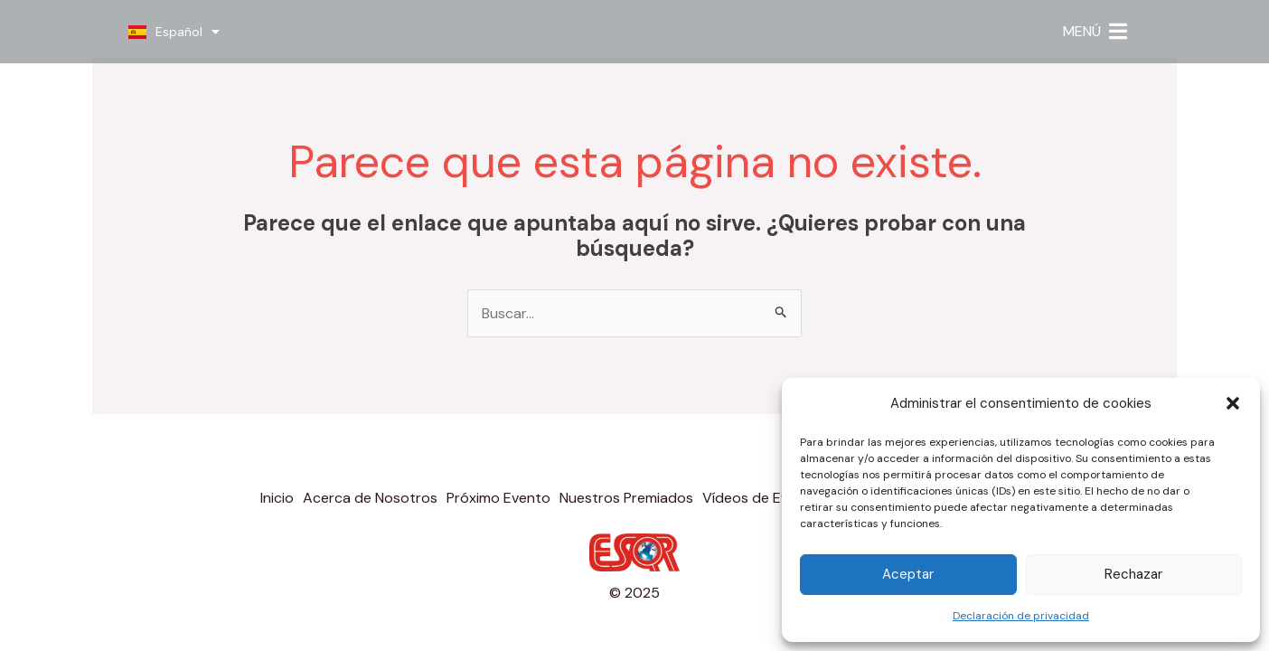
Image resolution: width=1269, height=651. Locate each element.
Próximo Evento (498, 497)
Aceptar (908, 574)
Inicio (277, 497)
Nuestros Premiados (626, 497)
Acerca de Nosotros (370, 497)
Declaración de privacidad (1021, 616)
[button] (1233, 403)
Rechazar (1133, 574)
